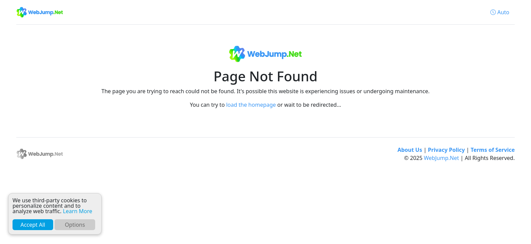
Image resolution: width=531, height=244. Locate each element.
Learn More (77, 211)
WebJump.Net (441, 158)
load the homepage (251, 104)
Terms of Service (493, 150)
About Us (410, 150)
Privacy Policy (446, 150)
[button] (499, 12)
